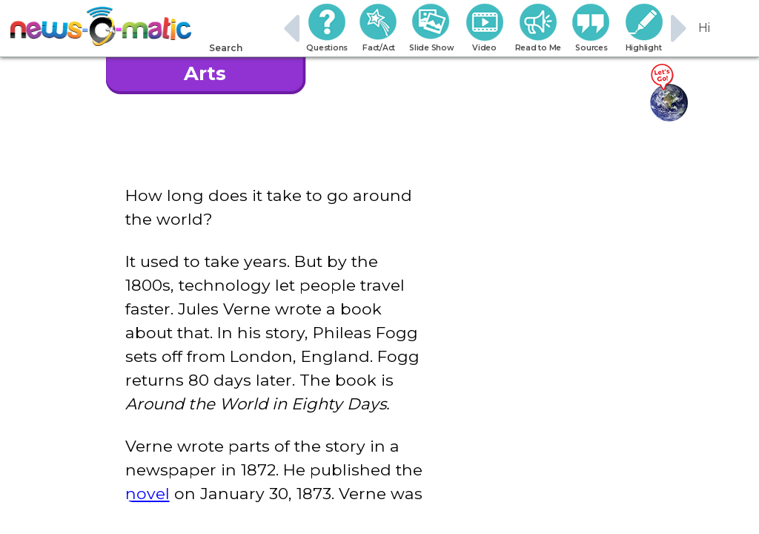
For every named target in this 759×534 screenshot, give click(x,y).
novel (147, 493)
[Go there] (668, 93)
